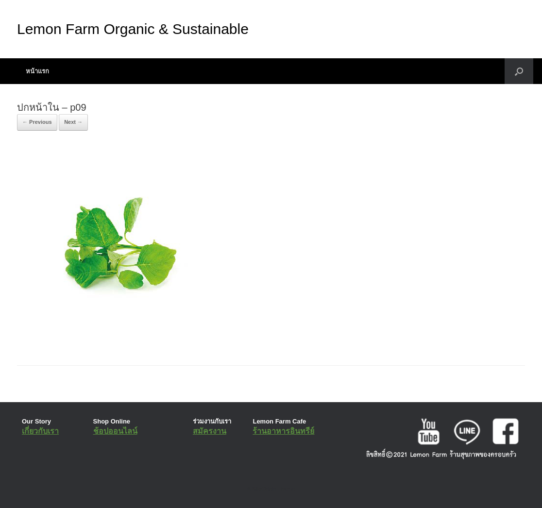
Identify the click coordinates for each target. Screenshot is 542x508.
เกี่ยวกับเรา (40, 431)
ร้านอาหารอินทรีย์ (283, 431)
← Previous (37, 122)
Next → (73, 122)
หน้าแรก (37, 71)
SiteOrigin (264, 488)
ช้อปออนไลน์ (115, 431)
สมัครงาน (209, 431)
